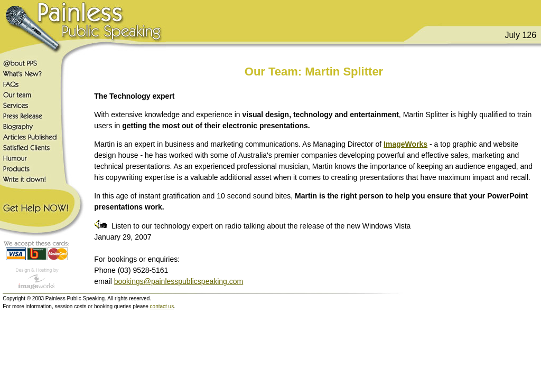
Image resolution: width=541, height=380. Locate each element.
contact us (162, 306)
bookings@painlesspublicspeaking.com (179, 281)
